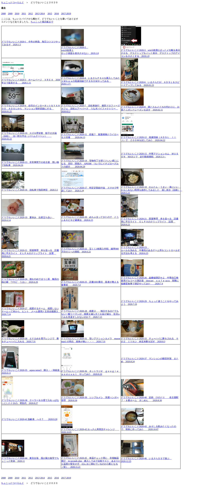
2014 (42, 13)
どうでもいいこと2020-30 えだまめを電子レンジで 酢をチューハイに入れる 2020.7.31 (30, 339)
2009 (10, 13)
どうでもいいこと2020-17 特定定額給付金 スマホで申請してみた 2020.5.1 (90, 188)
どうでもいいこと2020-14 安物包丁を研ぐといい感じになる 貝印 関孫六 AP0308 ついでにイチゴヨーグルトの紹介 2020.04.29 (90, 162)
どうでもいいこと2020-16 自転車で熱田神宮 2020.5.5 (30, 189)
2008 (3, 13)
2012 (30, 13)
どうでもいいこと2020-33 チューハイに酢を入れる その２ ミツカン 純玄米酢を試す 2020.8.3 (149, 339)
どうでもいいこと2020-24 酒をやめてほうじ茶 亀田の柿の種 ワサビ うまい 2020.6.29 (30, 279)
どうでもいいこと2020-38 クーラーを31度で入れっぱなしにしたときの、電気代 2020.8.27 (30, 400)
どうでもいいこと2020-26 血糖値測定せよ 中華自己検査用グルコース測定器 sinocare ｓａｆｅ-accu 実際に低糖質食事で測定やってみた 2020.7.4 (150, 279)
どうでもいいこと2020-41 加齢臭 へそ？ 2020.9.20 (29, 419)
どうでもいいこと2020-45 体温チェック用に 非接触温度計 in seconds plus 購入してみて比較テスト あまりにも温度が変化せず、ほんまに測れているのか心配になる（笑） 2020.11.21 (90, 461)
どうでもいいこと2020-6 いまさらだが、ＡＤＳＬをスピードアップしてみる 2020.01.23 (150, 82)
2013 (37, 13)
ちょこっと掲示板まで (42, 22)
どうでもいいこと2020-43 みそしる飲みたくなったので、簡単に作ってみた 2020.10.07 (148, 427)
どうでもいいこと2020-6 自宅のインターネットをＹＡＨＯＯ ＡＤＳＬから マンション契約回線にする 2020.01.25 (31, 107)
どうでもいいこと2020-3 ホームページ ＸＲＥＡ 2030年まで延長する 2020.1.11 (31, 80)
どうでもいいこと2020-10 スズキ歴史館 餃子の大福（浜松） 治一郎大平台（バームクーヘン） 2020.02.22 (29, 135)
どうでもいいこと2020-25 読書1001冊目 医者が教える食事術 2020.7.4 (90, 282)
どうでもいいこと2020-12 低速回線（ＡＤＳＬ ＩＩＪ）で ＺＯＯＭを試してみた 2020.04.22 (148, 137)
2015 (49, 13)
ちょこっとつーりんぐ (12, 2)
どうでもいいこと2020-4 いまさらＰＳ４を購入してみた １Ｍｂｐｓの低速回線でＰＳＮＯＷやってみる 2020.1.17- (91, 80)
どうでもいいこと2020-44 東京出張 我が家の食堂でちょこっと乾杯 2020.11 (30, 458)
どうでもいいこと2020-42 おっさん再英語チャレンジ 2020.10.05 (90, 429)
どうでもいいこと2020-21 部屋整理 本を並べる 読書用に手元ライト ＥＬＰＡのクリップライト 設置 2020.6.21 (149, 220)
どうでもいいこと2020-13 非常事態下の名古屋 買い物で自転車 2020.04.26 (30, 162)
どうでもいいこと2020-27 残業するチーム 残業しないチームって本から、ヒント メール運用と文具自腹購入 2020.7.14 (31, 310)
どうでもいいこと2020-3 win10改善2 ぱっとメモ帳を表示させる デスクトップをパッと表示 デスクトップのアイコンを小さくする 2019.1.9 (150, 52)
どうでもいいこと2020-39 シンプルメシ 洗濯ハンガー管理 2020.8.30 (90, 398)
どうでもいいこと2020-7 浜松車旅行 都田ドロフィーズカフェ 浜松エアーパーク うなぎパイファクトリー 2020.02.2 (90, 107)
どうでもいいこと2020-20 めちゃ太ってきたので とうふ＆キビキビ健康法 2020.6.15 (90, 217)
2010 (17, 13)
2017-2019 (66, 13)
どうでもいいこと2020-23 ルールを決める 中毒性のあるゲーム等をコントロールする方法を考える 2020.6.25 (150, 249)
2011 (24, 13)
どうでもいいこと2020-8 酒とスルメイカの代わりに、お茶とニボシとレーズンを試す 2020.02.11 (150, 107)
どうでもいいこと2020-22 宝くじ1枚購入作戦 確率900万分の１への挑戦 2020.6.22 (90, 249)
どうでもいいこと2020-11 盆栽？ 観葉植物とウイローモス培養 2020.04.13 (90, 135)
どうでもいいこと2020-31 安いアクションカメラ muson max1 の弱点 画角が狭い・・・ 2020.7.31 (90, 339)
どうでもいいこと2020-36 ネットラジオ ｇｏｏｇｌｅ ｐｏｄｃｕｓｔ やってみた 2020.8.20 (91, 371)
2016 (56, 13)
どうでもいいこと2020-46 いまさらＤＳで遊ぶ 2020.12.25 (146, 458)
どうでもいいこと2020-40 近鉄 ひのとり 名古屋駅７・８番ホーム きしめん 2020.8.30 (149, 398)
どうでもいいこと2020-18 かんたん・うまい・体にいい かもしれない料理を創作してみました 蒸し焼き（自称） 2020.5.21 (151, 189)
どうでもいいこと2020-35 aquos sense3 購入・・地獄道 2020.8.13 (32, 370)
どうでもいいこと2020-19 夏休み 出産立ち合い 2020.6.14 (28, 217)
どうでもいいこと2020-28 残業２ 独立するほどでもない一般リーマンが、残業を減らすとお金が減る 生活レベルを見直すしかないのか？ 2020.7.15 (90, 313)
